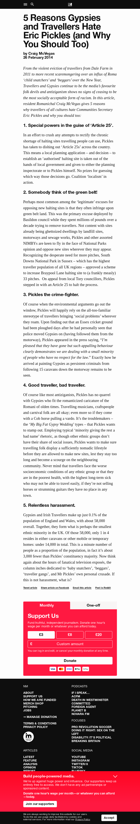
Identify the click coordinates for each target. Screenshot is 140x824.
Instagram (81, 760)
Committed (81, 703)
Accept (109, 818)
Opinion (29, 767)
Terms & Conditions (40, 723)
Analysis (30, 764)
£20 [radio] (99, 634)
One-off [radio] (93, 605)
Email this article (82, 587)
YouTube (79, 757)
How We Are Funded (39, 700)
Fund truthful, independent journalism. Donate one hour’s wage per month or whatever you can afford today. (66, 624)
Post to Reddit (103, 587)
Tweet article (30, 587)
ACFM (76, 696)
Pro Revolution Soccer (92, 727)
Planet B (79, 710)
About (28, 693)
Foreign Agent (84, 707)
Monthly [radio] (47, 605)
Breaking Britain (86, 741)
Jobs (27, 710)
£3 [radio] (41, 634)
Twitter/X (80, 764)
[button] (26, 4)
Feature (30, 760)
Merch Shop (33, 703)
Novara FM (80, 714)
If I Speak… (81, 693)
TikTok (77, 767)
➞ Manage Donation (40, 717)
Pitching (30, 707)
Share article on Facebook (55, 587)
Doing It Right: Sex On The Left (93, 732)
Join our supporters (40, 804)
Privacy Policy (35, 727)
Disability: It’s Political (92, 737)
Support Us (32, 696)
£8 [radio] (70, 634)
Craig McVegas (41, 53)
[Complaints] (28, 737)
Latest (29, 757)
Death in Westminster (90, 700)
